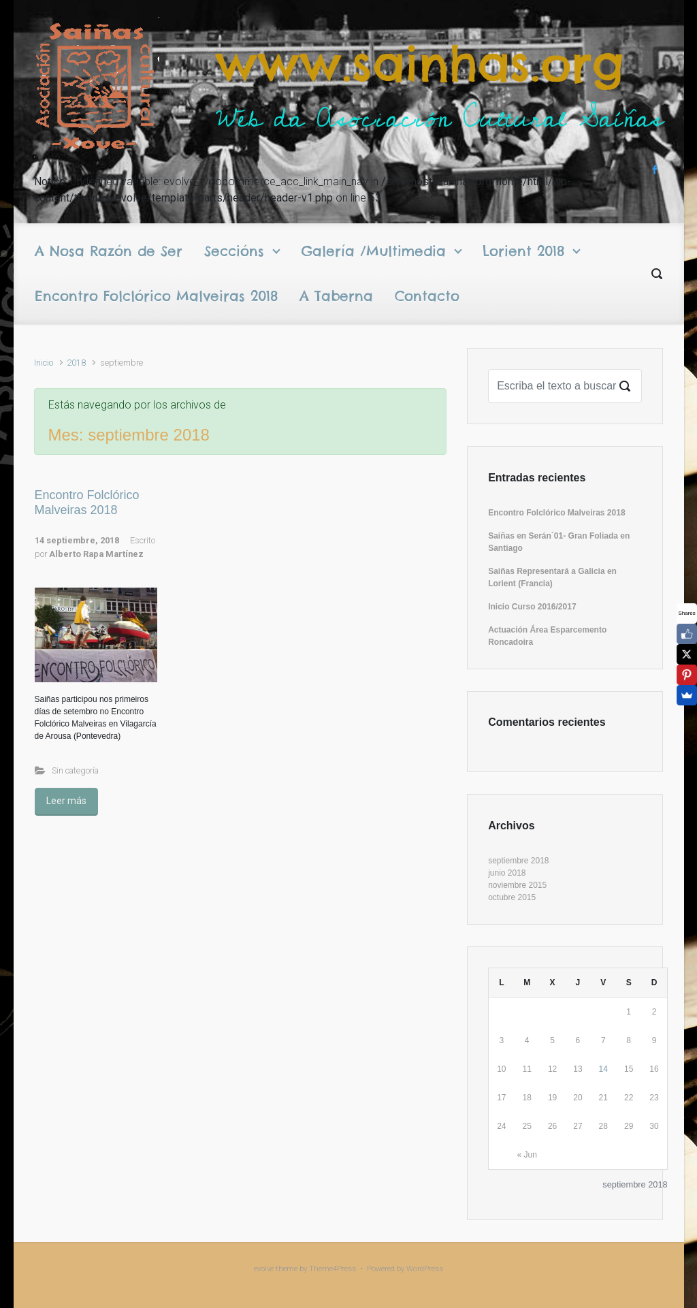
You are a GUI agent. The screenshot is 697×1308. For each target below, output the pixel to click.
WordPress (424, 1268)
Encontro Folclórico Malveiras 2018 (87, 502)
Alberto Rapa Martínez (96, 554)
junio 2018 (506, 873)
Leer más (66, 800)
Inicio (43, 362)
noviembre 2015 (517, 885)
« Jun (527, 1155)
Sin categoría (75, 770)
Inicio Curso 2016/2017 (532, 606)
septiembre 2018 (518, 860)
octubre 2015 (512, 897)
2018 (76, 362)
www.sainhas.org (419, 63)
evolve (264, 1268)
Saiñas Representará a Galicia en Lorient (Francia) (552, 577)
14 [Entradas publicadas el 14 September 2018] (603, 1069)
